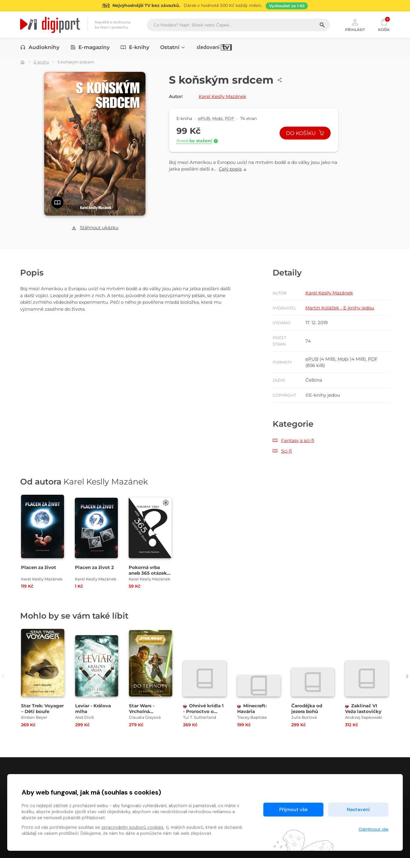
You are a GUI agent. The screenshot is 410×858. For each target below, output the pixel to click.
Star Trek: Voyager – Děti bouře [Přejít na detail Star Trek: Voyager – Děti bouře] (42, 708)
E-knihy (135, 47)
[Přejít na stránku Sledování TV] (205, 5)
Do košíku (305, 133)
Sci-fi (286, 451)
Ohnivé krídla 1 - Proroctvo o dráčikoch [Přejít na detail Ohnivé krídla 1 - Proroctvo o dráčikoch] (203, 711)
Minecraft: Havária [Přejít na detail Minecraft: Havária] (252, 708)
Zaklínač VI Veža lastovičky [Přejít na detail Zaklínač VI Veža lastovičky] (363, 708)
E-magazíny (90, 47)
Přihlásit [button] (355, 25)
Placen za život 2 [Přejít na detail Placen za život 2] (94, 567)
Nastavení (358, 809)
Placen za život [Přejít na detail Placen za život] (38, 567)
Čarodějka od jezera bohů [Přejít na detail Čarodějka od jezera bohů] (306, 708)
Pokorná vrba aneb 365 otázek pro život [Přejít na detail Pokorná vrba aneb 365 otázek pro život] (148, 573)
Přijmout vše (293, 809)
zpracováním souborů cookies (132, 827)
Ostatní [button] (172, 47)
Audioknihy (40, 47)
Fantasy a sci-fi (297, 440)
